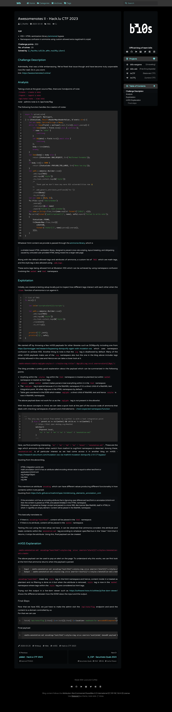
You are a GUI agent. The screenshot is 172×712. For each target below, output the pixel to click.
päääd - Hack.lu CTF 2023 (31, 657)
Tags (67, 3)
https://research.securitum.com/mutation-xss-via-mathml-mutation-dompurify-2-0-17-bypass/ (62, 455)
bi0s (19, 3)
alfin (48, 51)
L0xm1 (62, 51)
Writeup (36, 646)
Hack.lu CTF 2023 (67, 646)
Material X (76, 696)
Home (31, 3)
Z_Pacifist (23, 24)
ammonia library (77, 243)
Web (47, 24)
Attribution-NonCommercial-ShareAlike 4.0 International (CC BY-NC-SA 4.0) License (96, 693)
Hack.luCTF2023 (26, 661)
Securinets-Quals (85, 661)
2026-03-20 (24, 646)
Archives (56, 3)
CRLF (95, 661)
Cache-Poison (110, 661)
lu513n (41, 51)
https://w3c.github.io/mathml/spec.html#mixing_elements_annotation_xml (66, 493)
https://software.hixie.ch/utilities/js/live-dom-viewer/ (93, 590)
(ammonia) (52, 36)
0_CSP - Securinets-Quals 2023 (102, 657)
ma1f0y (54, 51)
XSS (101, 661)
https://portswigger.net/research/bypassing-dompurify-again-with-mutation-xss (55, 348)
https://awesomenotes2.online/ (36, 73)
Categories (43, 3)
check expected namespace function (93, 409)
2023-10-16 (36, 24)
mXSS (54, 646)
